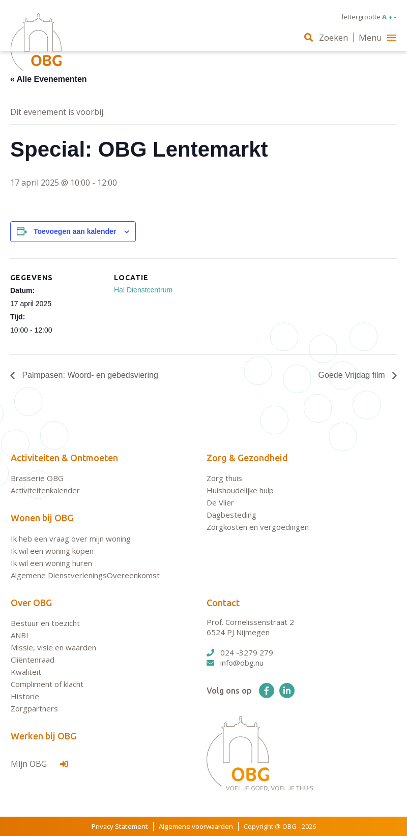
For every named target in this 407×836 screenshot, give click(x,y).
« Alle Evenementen (48, 79)
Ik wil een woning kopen (52, 551)
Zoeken (326, 37)
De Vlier (220, 502)
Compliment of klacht (47, 684)
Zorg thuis (224, 478)
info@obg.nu (235, 663)
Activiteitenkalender (45, 490)
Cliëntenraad (32, 659)
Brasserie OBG (37, 478)
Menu (377, 37)
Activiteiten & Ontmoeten (64, 458)
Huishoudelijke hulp (240, 490)
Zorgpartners (34, 708)
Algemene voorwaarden (196, 826)
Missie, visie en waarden (53, 647)
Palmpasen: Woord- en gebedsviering (89, 375)
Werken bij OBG (43, 736)
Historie (25, 696)
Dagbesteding (231, 515)
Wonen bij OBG (42, 518)
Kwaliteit (26, 672)
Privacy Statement (120, 826)
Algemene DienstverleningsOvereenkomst (85, 575)
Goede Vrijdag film (352, 375)
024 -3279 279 (240, 652)
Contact (223, 603)
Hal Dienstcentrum (143, 290)
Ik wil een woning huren (51, 563)
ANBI (19, 635)
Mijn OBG (39, 763)
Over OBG (31, 603)
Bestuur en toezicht (45, 623)
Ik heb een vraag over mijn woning (71, 538)
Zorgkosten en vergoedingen (258, 527)
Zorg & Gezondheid (247, 458)
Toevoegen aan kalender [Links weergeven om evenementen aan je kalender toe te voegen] (75, 231)
